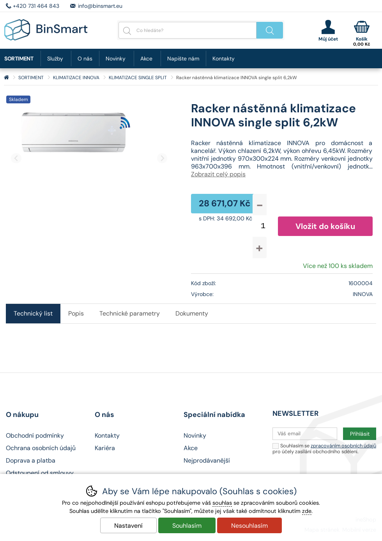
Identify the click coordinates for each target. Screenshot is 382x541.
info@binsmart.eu (100, 5)
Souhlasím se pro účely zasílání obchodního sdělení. (324, 448)
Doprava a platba (30, 460)
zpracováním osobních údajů (343, 445)
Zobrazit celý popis (218, 174)
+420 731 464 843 (36, 5)
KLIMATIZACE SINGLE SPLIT (138, 77)
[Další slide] (162, 158)
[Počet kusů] (263, 226)
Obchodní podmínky (35, 435)
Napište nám (183, 58)
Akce (146, 58)
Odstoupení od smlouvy (40, 473)
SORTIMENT (31, 77)
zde (306, 510)
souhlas (222, 502)
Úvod (6, 78)
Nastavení (128, 525)
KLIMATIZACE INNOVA (76, 77)
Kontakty (223, 58)
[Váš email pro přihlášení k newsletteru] (304, 433)
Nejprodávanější (207, 460)
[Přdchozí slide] (16, 158)
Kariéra (105, 448)
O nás (85, 58)
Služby (55, 58)
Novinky (116, 58)
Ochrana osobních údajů (41, 448)
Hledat (269, 30)
